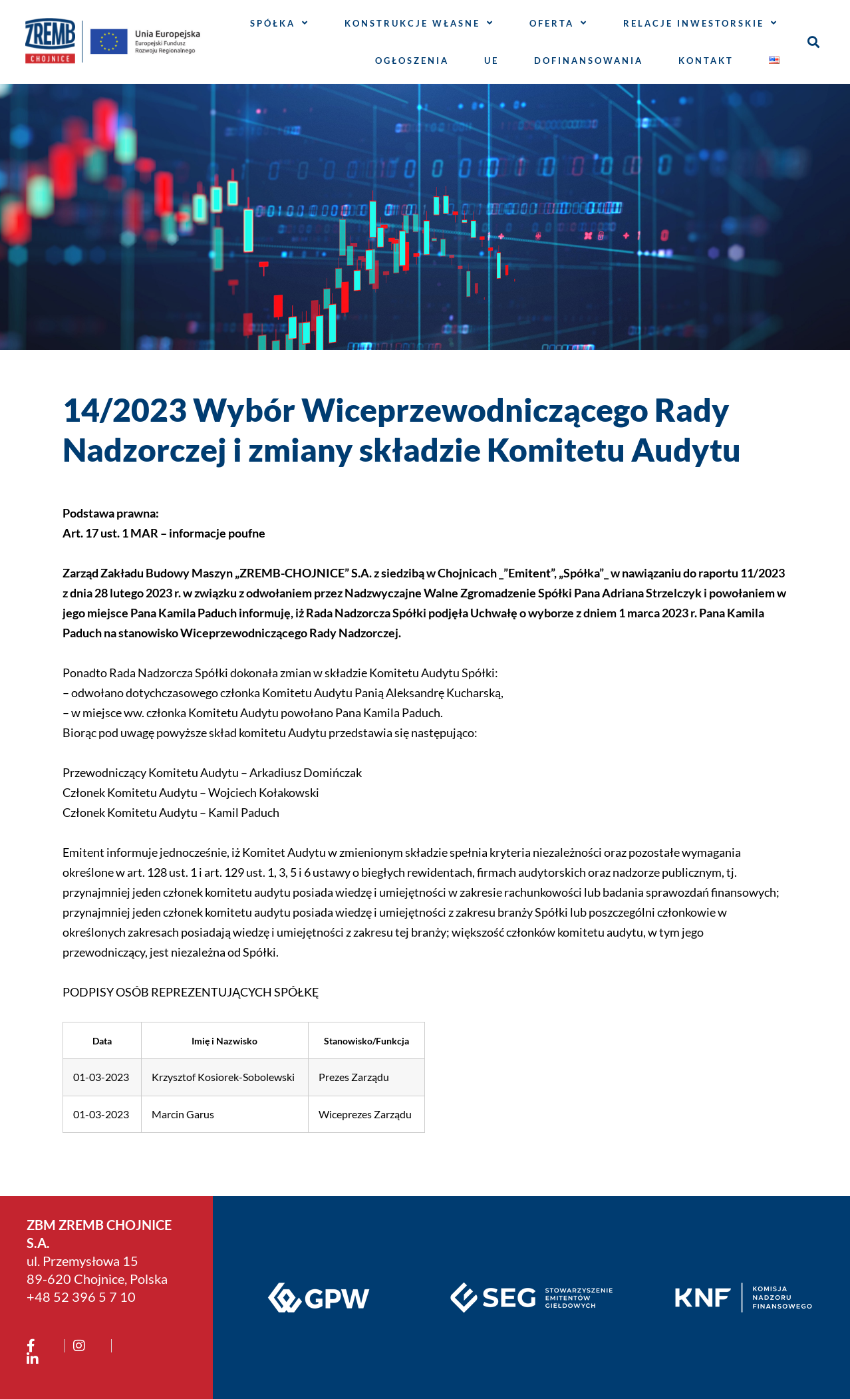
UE (491, 60)
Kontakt (706, 60)
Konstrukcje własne (419, 23)
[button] (813, 42)
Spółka (279, 23)
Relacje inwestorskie (700, 23)
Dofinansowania (588, 60)
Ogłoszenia (412, 60)
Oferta (558, 23)
